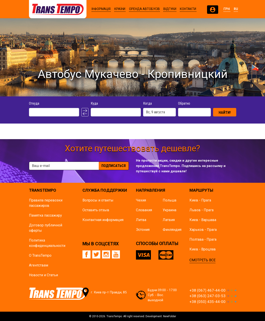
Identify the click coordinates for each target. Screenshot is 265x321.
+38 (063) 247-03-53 (207, 296)
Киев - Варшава (202, 220)
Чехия (141, 200)
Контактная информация (102, 220)
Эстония (143, 230)
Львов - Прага (201, 210)
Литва (141, 220)
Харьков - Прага (203, 230)
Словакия (144, 210)
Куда (94, 103)
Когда (147, 103)
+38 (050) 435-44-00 (207, 301)
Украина (169, 210)
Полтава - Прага (202, 239)
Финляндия (172, 230)
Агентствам (38, 265)
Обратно (184, 103)
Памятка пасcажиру (45, 215)
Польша (169, 200)
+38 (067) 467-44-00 (207, 290)
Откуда (34, 103)
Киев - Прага (200, 200)
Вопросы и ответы (97, 200)
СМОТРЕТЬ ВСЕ (202, 260)
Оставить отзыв (95, 210)
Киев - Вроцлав (202, 249)
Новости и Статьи (43, 275)
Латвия (169, 220)
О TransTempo (40, 255)
